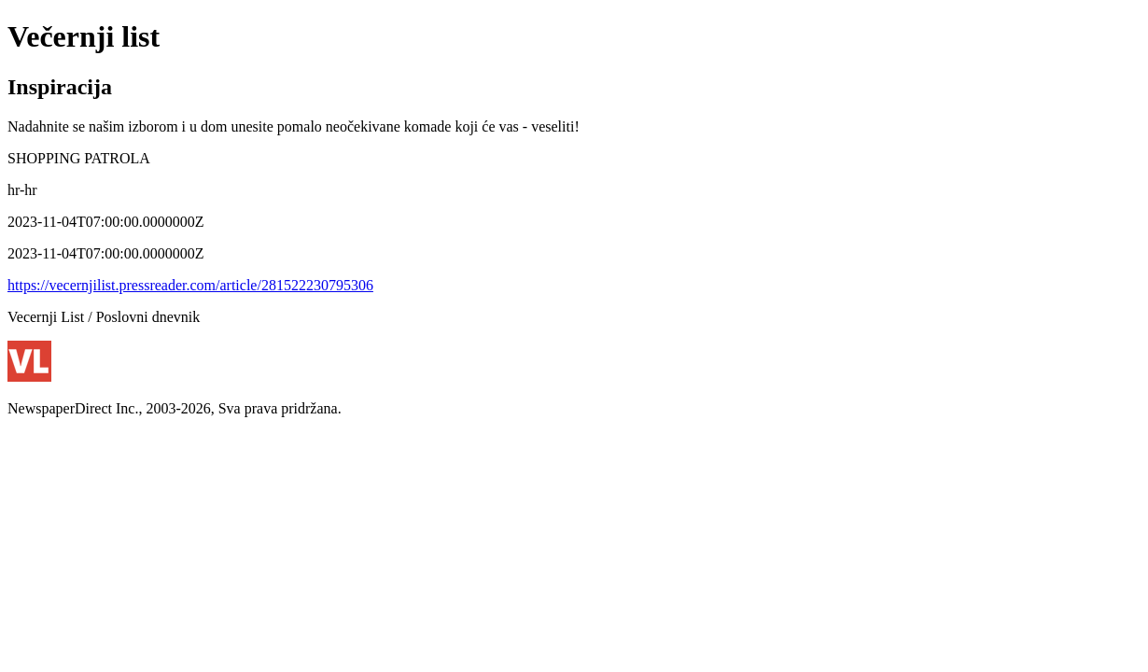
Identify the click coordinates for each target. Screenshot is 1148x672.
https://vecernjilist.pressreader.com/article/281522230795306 (190, 285)
